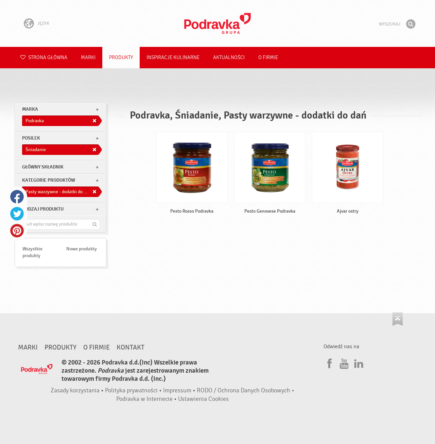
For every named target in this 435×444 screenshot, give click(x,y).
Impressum (177, 390)
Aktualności (229, 57)
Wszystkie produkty (32, 252)
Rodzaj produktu (43, 209)
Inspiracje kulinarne (172, 57)
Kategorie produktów (48, 180)
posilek (31, 138)
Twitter (17, 213)
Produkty (121, 57)
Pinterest (17, 230)
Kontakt (130, 347)
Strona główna (43, 57)
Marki (88, 57)
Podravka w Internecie (144, 399)
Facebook (17, 196)
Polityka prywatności (131, 390)
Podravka (217, 23)
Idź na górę (398, 319)
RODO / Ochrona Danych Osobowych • (245, 390)
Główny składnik (43, 167)
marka (30, 109)
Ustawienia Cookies (203, 399)
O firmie (268, 57)
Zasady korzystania (75, 390)
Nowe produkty (81, 249)
